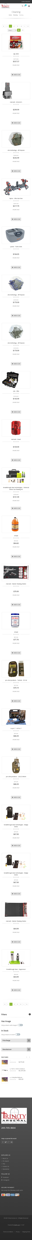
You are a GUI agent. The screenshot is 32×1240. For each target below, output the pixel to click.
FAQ (3, 1164)
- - (10, 1060)
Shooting (15, 15)
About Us (4, 1158)
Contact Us (5, 1166)
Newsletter (5, 1169)
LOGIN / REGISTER (26, 1)
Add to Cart (16, 74)
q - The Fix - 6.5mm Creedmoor (17, 1069)
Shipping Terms (26, 1232)
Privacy (18, 1232)
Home (10, 15)
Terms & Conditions (8, 1232)
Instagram (5, 1180)
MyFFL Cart (17, 1225)
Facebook (5, 1177)
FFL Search (5, 1161)
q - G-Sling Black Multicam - (16, 1077)
